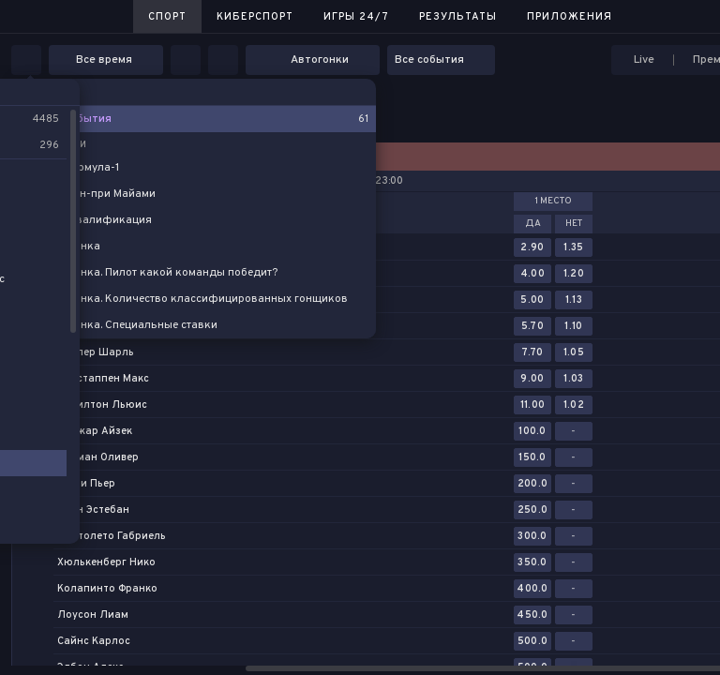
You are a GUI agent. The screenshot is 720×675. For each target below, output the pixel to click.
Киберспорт (255, 16)
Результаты (458, 16)
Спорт (167, 16)
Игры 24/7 (356, 16)
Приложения (569, 16)
